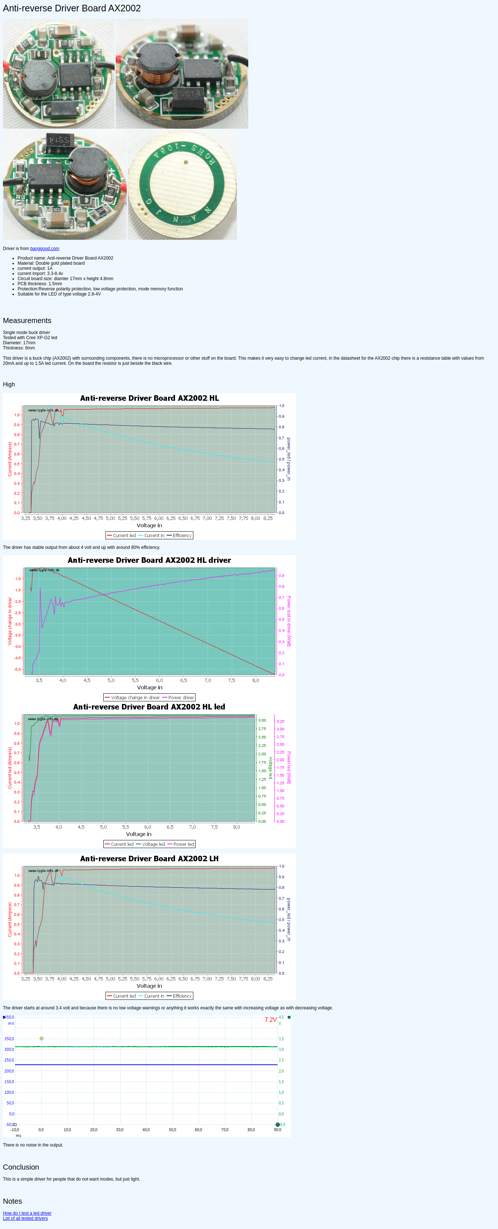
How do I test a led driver (27, 1213)
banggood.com (44, 248)
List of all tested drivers (25, 1218)
